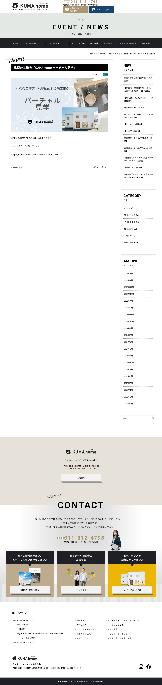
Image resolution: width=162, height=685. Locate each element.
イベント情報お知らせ (87, 629)
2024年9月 (128, 328)
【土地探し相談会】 (132, 131)
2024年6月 (128, 348)
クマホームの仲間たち (127, 43)
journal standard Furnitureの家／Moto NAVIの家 (41, 633)
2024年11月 (129, 314)
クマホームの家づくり (33, 43)
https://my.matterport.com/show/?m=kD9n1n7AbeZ (34, 154)
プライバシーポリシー (119, 633)
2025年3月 (128, 307)
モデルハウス (83, 638)
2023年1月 (128, 390)
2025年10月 (129, 294)
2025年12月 (129, 287)
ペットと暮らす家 (27, 637)
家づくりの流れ (78, 43)
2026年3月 (128, 273)
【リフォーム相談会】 (133, 124)
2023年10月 (129, 362)
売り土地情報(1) (131, 242)
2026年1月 (128, 280)
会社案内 (146, 43)
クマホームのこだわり (57, 43)
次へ (103, 167)
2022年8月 (128, 396)
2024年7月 (128, 342)
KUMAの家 (24, 624)
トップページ (21, 612)
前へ (96, 167)
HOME (15, 43)
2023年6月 (128, 376)
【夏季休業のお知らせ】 (134, 167)
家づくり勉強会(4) (132, 215)
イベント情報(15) (131, 222)
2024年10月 (129, 321)
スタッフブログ (116, 624)
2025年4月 (128, 300)
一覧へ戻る (18, 167)
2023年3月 (128, 383)
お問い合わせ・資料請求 (120, 638)
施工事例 (94, 43)
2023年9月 (128, 369)
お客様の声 (108, 43)
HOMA (22, 628)
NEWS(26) (128, 208)
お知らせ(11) (129, 235)
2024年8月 (128, 335)
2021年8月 (128, 403)
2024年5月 (128, 355)
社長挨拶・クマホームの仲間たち (124, 620)
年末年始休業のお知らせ (134, 107)
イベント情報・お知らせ (104, 53)
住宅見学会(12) (130, 228)
